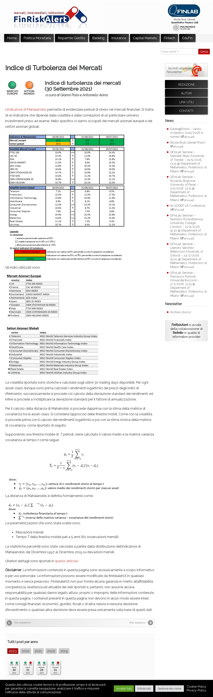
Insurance (118, 38)
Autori (186, 93)
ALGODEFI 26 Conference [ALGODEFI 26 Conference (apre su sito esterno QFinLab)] (187, 205)
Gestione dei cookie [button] (169, 688)
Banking (98, 38)
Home (12, 38)
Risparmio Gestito (71, 38)
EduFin (187, 38)
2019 (64, 651)
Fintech (169, 38)
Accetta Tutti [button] (123, 688)
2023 (13, 651)
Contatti (186, 111)
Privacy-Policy (196, 690)
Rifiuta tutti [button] (144, 688)
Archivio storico (180, 312)
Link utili (186, 102)
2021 (38, 651)
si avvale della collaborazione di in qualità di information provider (186, 330)
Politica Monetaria (37, 38)
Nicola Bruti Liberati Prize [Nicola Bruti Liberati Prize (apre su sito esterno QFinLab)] (187, 142)
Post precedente (22, 622)
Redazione (186, 84)
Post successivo (138, 622)
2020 (51, 651)
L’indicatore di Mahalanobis (25, 109)
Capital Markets (145, 38)
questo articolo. (67, 561)
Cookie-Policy (196, 686)
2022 (26, 651)
